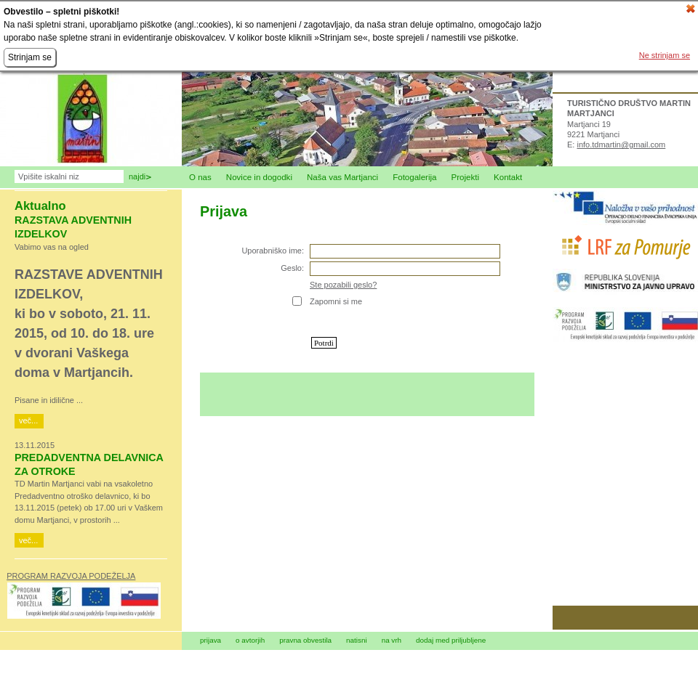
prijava (210, 640)
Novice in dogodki (259, 177)
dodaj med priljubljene (451, 640)
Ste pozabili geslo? (343, 284)
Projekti (466, 177)
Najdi (137, 176)
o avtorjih (250, 640)
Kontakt (508, 177)
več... (28, 420)
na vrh (391, 640)
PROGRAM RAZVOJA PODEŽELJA (71, 576)
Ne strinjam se (664, 55)
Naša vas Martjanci (342, 177)
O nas (200, 177)
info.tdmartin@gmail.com (621, 144)
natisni (356, 640)
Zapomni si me (336, 301)
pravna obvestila (305, 640)
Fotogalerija (414, 177)
